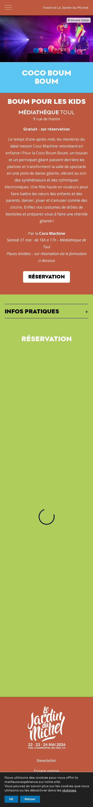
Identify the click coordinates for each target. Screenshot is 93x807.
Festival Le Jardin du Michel (65, 7)
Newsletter (46, 760)
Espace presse (46, 770)
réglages (69, 790)
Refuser (30, 799)
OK (11, 799)
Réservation (46, 276)
